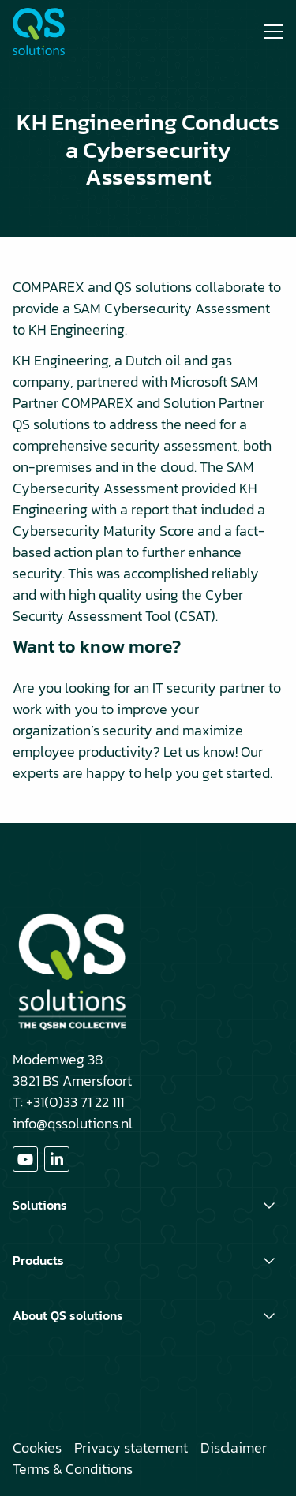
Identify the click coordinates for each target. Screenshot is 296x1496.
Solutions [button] (40, 1204)
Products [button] (38, 1260)
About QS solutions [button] (68, 1315)
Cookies (37, 1447)
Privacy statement (131, 1447)
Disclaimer (233, 1447)
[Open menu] (267, 31)
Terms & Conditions (73, 1468)
